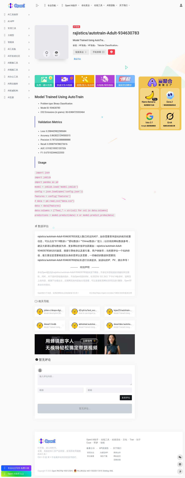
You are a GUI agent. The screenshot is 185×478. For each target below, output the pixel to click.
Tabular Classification (107, 45)
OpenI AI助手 (92, 439)
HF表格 (76, 27)
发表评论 (126, 397)
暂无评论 (45, 359)
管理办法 (90, 453)
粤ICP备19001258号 (65, 471)
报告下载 (103, 456)
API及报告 (104, 448)
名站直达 (85, 5)
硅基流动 (116, 439)
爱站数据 (73, 241)
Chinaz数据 (88, 241)
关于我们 (123, 5)
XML (111, 471)
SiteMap (106, 471)
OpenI (54, 471)
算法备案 (90, 456)
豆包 (125, 439)
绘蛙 (103, 443)
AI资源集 (111, 5)
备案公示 (90, 448)
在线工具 (98, 5)
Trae (132, 439)
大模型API (104, 453)
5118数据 (60, 241)
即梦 (96, 443)
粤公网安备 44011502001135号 (88, 471)
